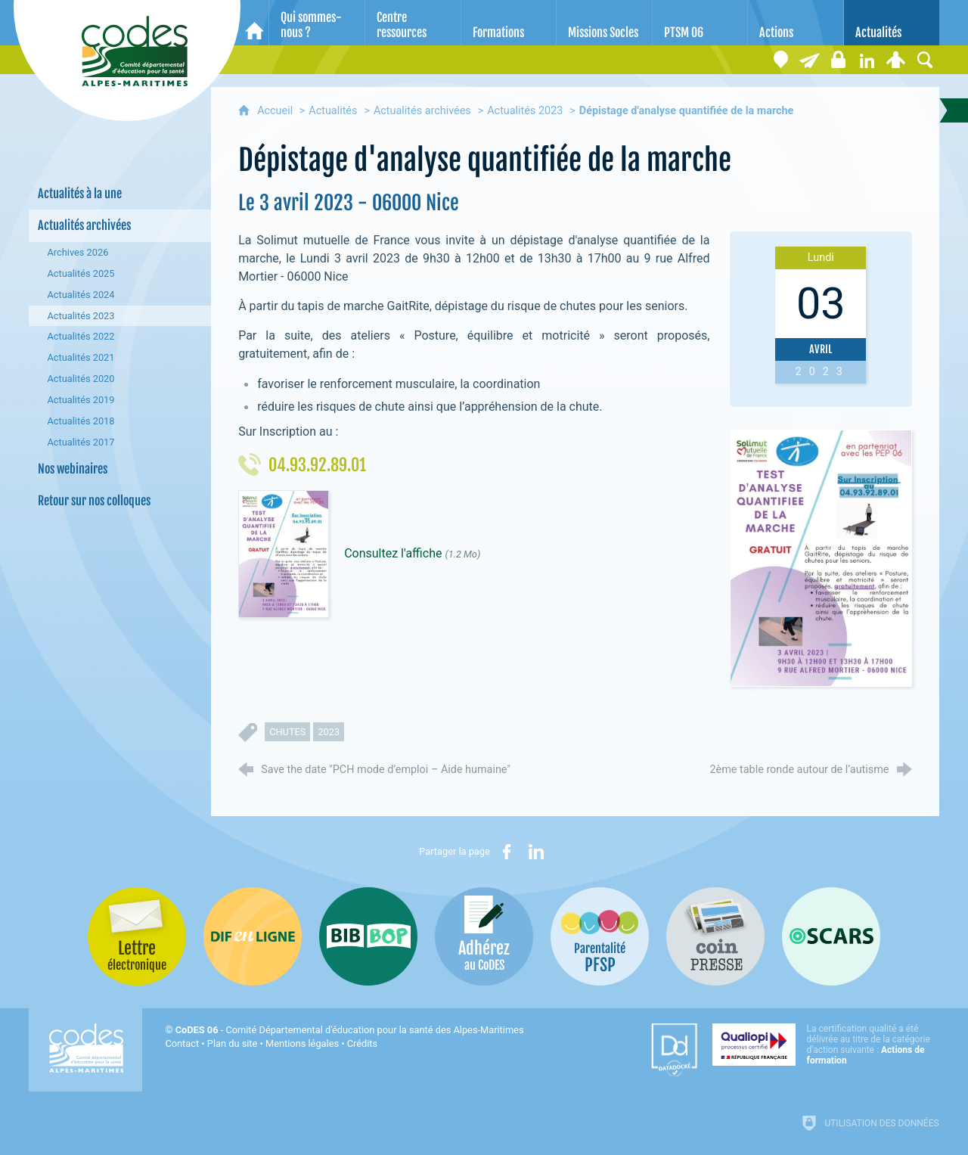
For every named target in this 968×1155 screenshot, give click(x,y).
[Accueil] (254, 22)
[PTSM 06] (700, 22)
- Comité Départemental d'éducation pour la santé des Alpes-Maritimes (349, 1029)
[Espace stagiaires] (838, 59)
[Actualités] (891, 22)
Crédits (362, 1043)
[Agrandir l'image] (820, 557)
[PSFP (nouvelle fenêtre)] (600, 936)
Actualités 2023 (525, 110)
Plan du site (232, 1043)
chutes (287, 731)
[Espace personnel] (896, 59)
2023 (329, 731)
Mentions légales (302, 1043)
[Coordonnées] (781, 59)
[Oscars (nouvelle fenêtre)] (831, 936)
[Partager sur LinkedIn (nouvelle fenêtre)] (536, 852)
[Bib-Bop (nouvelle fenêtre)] (368, 936)
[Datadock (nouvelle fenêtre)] (674, 1049)
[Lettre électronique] (810, 59)
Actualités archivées (422, 110)
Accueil (276, 110)
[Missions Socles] (604, 22)
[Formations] (509, 22)
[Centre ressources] (413, 22)
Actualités (333, 110)
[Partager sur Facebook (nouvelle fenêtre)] (507, 852)
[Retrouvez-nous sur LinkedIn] (867, 59)
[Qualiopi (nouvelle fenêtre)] (825, 1044)
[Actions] (795, 22)
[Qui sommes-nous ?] (317, 22)
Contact (182, 1043)
